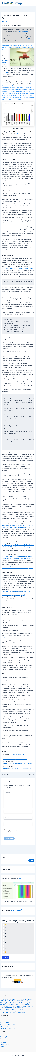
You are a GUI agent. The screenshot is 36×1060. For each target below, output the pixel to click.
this (20, 878)
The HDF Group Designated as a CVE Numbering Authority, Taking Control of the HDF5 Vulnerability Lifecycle (16, 1000)
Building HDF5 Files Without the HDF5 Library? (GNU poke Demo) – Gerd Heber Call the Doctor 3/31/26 (16, 1007)
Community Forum (5, 1037)
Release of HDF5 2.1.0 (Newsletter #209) (11, 1010)
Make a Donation (4, 1044)
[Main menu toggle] (32, 3)
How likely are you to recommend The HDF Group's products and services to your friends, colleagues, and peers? (18, 921)
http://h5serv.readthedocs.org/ (10, 637)
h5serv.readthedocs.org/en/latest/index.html (15, 759)
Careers (2, 1046)
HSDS (28, 39)
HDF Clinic (2, 1035)
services (18, 40)
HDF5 (6, 72)
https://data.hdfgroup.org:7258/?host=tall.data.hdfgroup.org (17, 268)
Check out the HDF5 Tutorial (7, 1025)
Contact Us (3, 1042)
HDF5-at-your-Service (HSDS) (7, 1028)
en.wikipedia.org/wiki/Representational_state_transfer (17, 768)
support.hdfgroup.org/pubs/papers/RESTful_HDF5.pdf (17, 763)
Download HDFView (5, 1021)
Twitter (2, 1039)
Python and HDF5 (4, 1026)
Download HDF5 (4, 1023)
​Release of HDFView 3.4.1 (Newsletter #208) (12, 1012)
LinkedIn (2, 1040)
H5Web (31, 902)
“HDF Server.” (19, 134)
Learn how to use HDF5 (6, 1019)
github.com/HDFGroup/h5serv (17, 754)
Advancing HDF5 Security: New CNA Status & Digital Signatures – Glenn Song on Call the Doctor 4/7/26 (15, 1003)
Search (3, 857)
